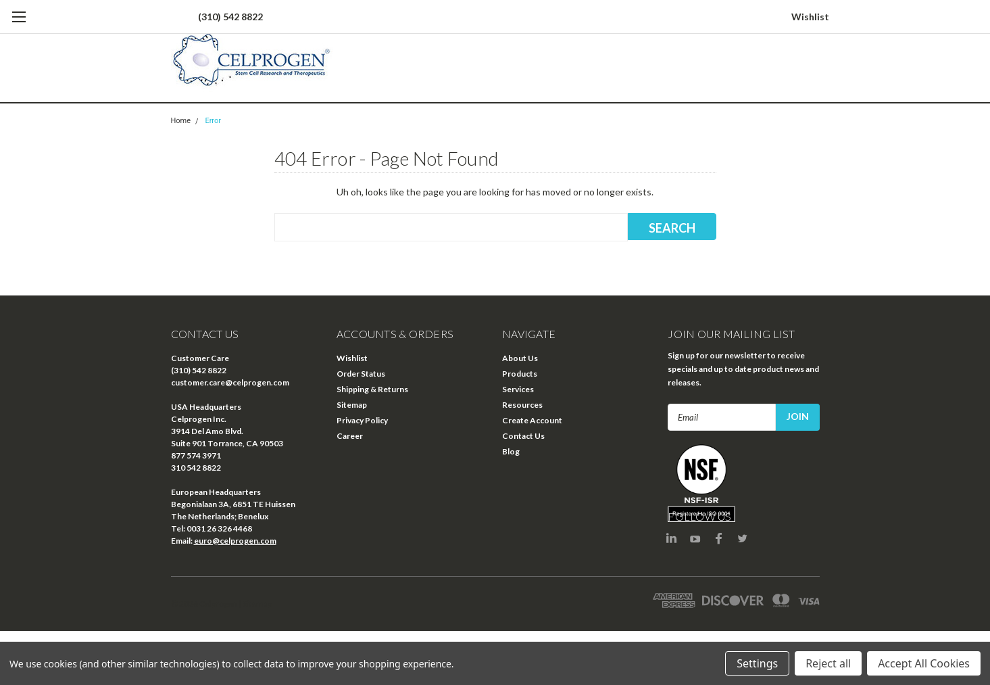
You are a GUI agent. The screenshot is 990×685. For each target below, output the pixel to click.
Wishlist (810, 16)
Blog (511, 451)
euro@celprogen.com (235, 541)
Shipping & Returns (372, 389)
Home (181, 120)
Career (350, 436)
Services (518, 389)
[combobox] (451, 227)
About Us (520, 358)
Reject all (828, 663)
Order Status (361, 374)
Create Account (532, 420)
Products (519, 374)
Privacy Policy (362, 420)
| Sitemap (255, 603)
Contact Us (523, 436)
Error (213, 120)
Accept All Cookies (924, 663)
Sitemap (352, 405)
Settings (757, 663)
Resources (522, 405)
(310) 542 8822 (230, 16)
